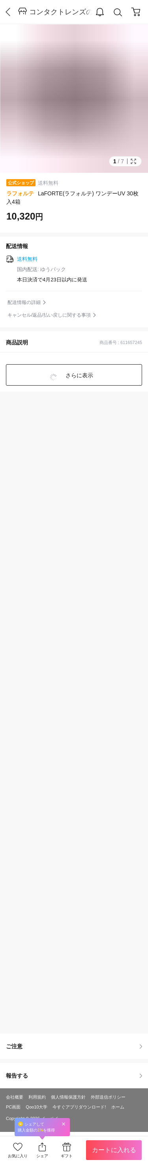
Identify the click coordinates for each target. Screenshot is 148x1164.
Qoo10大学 (36, 1107)
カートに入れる (114, 1150)
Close (63, 1123)
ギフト (67, 1156)
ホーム (117, 1107)
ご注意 (74, 1046)
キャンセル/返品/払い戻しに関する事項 (49, 315)
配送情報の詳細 (24, 302)
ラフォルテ (20, 193)
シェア (42, 1156)
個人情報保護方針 (68, 1097)
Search (118, 12)
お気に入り (18, 1156)
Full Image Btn (133, 161)
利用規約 (37, 1097)
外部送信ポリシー (108, 1097)
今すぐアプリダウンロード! (79, 1107)
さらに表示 (79, 375)
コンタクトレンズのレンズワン (60, 12)
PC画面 (13, 1107)
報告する (74, 1075)
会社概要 (14, 1097)
